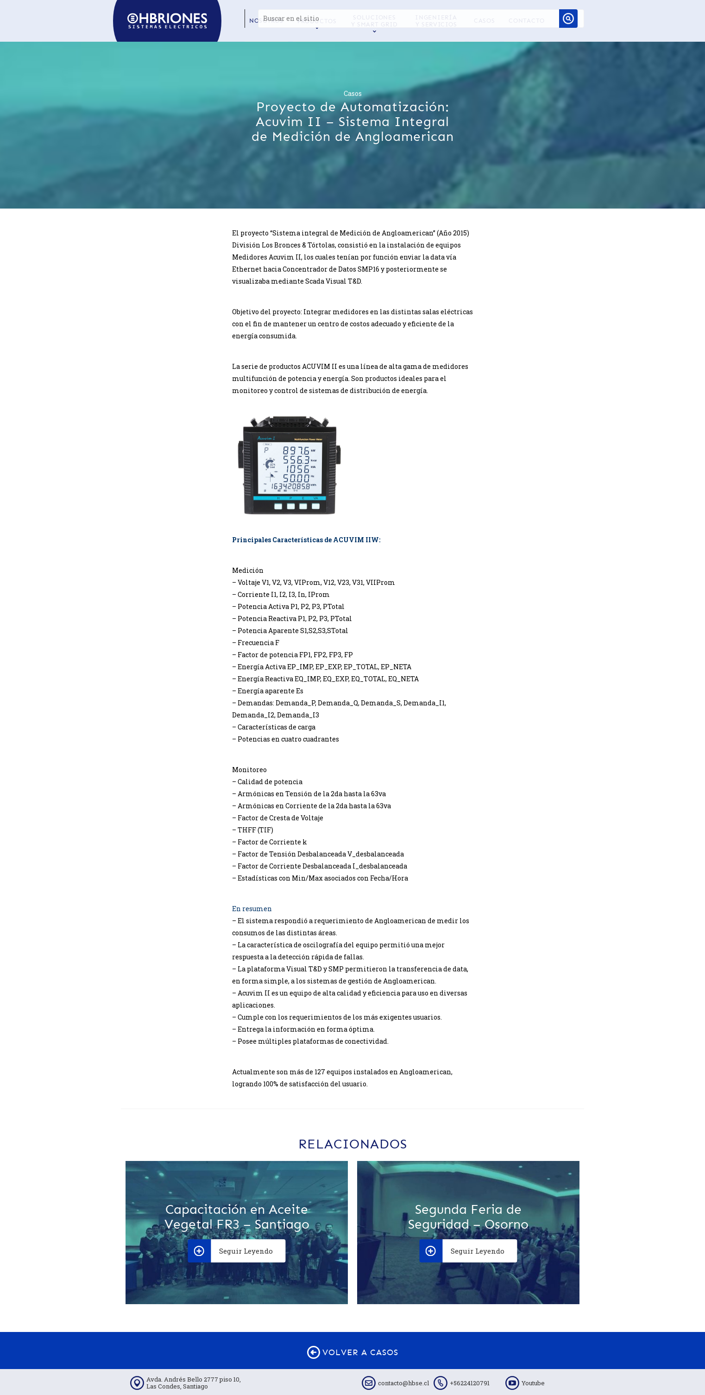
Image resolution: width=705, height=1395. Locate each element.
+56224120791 (470, 1383)
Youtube (533, 1383)
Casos (353, 93)
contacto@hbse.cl (403, 1383)
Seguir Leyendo (230, 1250)
